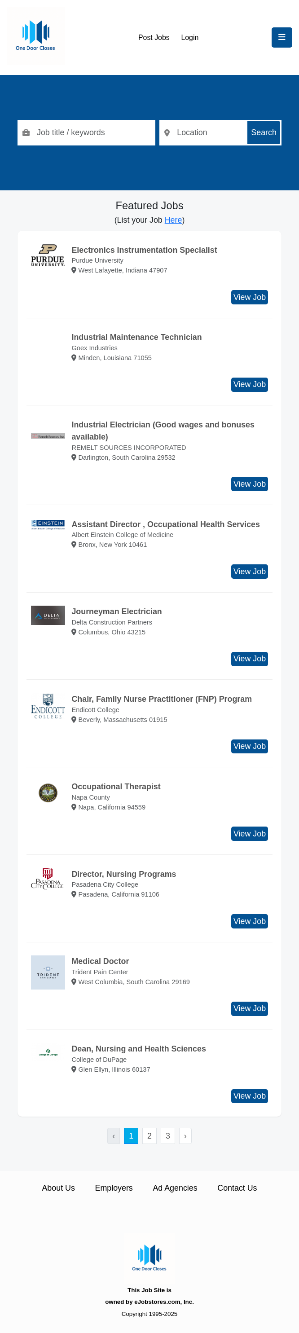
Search (264, 132)
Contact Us (237, 1187)
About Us (58, 1187)
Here (173, 220)
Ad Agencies (175, 1187)
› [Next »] (185, 1135)
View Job (249, 297)
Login (189, 37)
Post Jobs (154, 37)
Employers (114, 1187)
